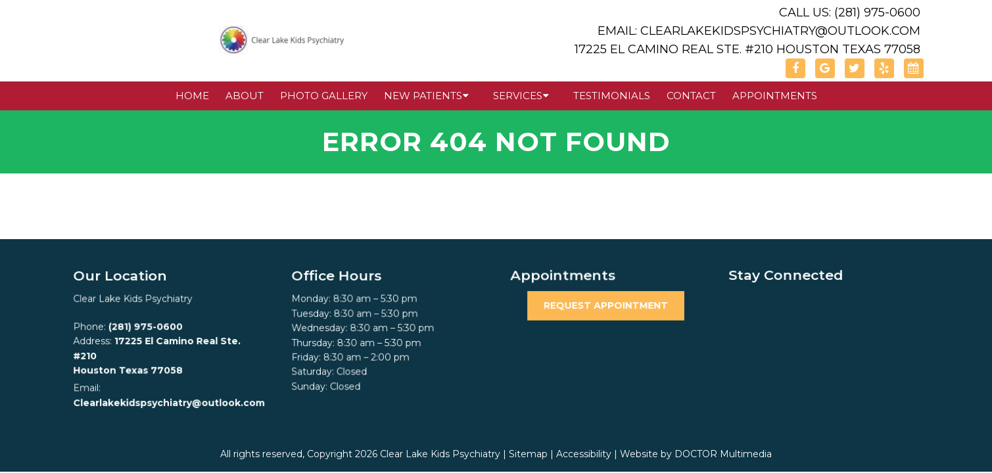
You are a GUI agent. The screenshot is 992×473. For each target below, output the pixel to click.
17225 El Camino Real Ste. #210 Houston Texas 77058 (747, 49)
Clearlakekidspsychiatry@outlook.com (169, 402)
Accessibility (583, 454)
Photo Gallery (323, 95)
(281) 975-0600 (145, 327)
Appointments (774, 95)
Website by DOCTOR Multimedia (696, 454)
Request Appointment (605, 305)
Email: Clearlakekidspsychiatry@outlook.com (759, 31)
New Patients (423, 95)
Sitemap (528, 454)
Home (192, 95)
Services (517, 95)
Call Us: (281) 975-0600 (849, 12)
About (244, 95)
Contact (691, 95)
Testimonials (611, 95)
